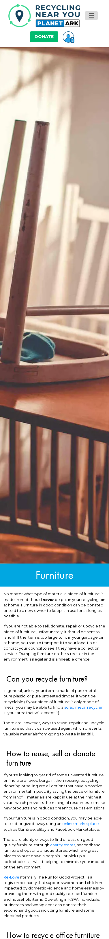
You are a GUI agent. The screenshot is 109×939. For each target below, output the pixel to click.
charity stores (62, 845)
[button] (68, 37)
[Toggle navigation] (91, 15)
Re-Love (11, 877)
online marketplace (80, 824)
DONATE (44, 36)
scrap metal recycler (83, 707)
